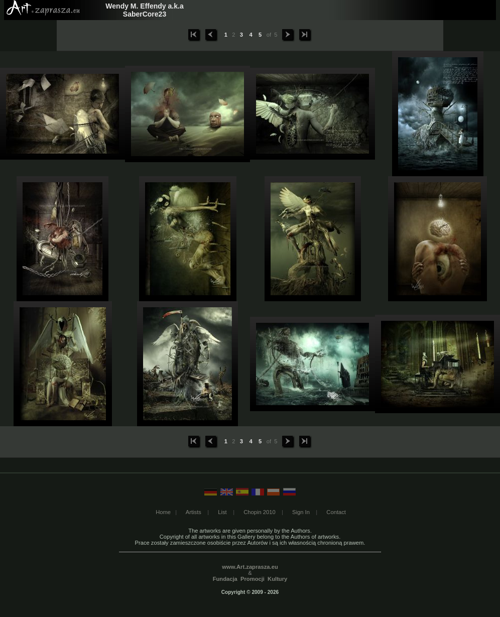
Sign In (301, 512)
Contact (336, 512)
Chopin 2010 (259, 512)
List (222, 512)
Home (163, 512)
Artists (193, 512)
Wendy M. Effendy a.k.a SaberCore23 (144, 10)
